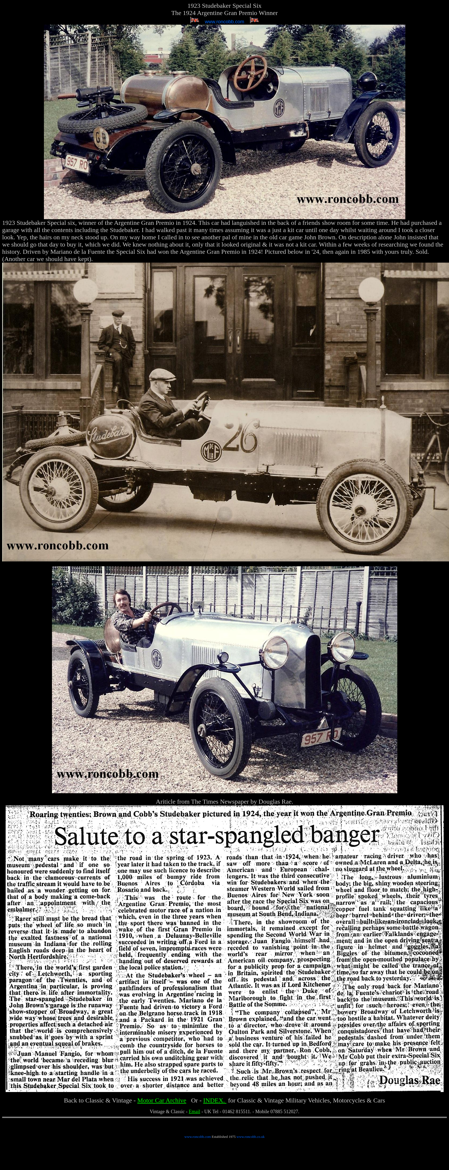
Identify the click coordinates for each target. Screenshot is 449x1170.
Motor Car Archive (161, 1100)
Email (194, 1111)
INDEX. (215, 1100)
